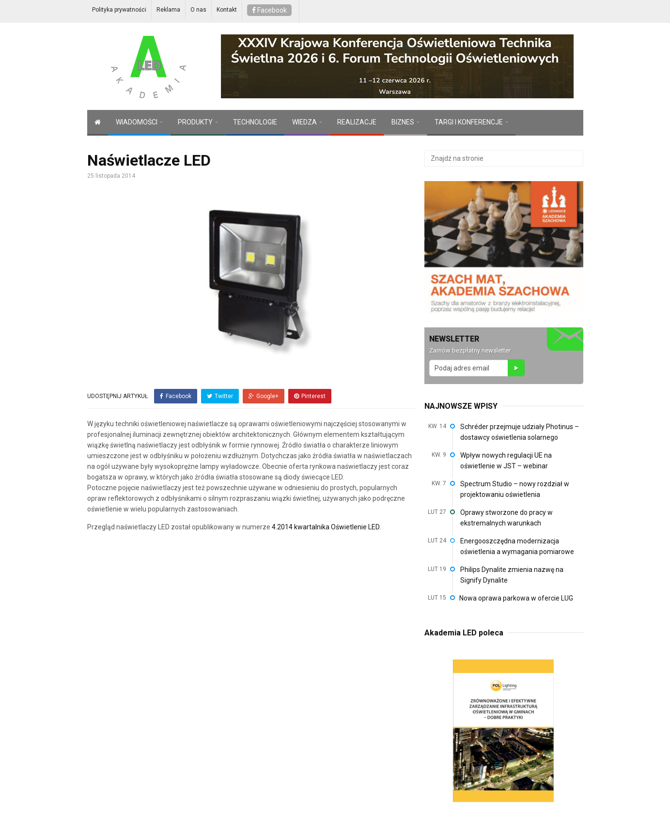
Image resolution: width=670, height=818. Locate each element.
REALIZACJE (356, 122)
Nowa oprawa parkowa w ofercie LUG (516, 598)
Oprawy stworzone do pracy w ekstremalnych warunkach (506, 518)
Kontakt (227, 9)
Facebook (269, 10)
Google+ (264, 396)
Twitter (220, 396)
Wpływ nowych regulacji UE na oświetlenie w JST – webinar (506, 460)
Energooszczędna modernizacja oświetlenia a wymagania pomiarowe (517, 546)
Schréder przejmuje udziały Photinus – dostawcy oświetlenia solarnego (519, 432)
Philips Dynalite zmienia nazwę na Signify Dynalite (511, 575)
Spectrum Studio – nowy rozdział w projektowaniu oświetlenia (514, 489)
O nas (198, 9)
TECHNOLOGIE (255, 122)
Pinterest (310, 396)
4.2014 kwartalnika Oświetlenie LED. (326, 527)
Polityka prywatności (119, 9)
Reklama (168, 9)
